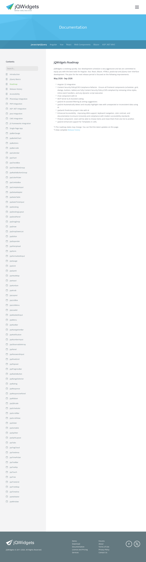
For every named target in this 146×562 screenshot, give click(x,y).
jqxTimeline (14, 492)
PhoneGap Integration (18, 99)
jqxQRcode (14, 403)
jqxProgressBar (16, 369)
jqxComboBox (15, 182)
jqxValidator (14, 497)
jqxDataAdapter (16, 192)
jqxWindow (14, 501)
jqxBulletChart (15, 138)
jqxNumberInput (16, 339)
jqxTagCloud (15, 447)
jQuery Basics (15, 79)
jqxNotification (15, 334)
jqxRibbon (14, 398)
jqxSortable (14, 428)
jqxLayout (13, 295)
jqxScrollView (15, 418)
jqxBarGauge (15, 133)
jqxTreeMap (14, 487)
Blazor (96, 44)
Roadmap (13, 84)
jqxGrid (13, 266)
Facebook (129, 544)
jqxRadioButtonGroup (18, 172)
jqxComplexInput (16, 187)
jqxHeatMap (14, 276)
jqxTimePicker (15, 457)
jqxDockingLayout (17, 212)
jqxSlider (13, 423)
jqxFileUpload (15, 246)
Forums (102, 541)
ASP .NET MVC (108, 44)
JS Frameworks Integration (20, 123)
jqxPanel (13, 349)
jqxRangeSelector (17, 379)
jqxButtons (14, 143)
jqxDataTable (15, 197)
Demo (74, 541)
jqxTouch (13, 472)
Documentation (78, 547)
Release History (16, 89)
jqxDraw (13, 226)
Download (76, 544)
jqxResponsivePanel (18, 393)
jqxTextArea (14, 452)
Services (75, 552)
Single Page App (16, 128)
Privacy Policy (104, 549)
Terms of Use (104, 547)
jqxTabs (13, 443)
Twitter (137, 544)
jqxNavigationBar (17, 330)
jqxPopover (14, 364)
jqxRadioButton (16, 374)
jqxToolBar (14, 462)
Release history (74, 130)
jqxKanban (14, 285)
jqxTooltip (14, 467)
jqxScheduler (15, 408)
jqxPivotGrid (14, 359)
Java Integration (16, 113)
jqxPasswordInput (17, 354)
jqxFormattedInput (17, 256)
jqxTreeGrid (14, 482)
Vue (61, 44)
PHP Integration (16, 104)
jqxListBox (14, 300)
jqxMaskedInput (16, 315)
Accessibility (15, 94)
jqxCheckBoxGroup (17, 167)
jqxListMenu (15, 305)
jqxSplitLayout (15, 438)
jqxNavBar (14, 325)
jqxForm (13, 251)
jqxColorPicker (15, 177)
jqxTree (13, 477)
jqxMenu (13, 320)
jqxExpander (15, 241)
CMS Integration (16, 118)
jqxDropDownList (16, 231)
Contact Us (103, 552)
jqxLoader (14, 310)
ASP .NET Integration (18, 109)
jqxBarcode (14, 148)
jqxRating (13, 384)
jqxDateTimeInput (17, 202)
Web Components (82, 44)
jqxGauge (13, 261)
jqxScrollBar (14, 413)
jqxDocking (14, 207)
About (101, 544)
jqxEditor (13, 236)
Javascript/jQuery (39, 44)
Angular (53, 44)
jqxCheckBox (15, 163)
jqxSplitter (14, 433)
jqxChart (13, 158)
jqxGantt (13, 271)
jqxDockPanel (15, 217)
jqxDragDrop (15, 222)
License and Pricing (80, 549)
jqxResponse (15, 388)
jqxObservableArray (18, 344)
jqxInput (13, 280)
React (68, 44)
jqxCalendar (14, 153)
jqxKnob (13, 290)
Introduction (15, 74)
